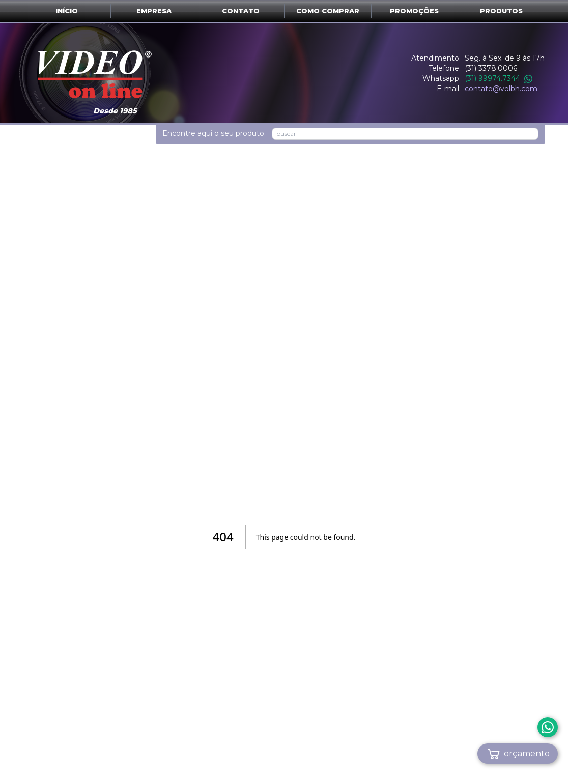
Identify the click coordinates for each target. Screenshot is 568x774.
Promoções (414, 11)
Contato (241, 11)
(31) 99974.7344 (498, 78)
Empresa (154, 11)
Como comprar (327, 11)
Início (66, 11)
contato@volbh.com (501, 88)
